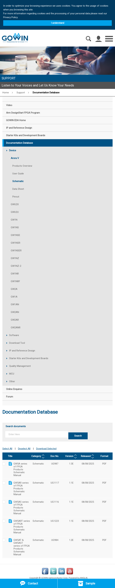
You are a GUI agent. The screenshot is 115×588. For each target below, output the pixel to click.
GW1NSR (15, 242)
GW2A (14, 289)
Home (5, 92)
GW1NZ (15, 258)
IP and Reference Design (22, 350)
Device (12, 150)
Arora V (15, 158)
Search (78, 435)
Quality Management (20, 366)
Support (21, 92)
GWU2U (15, 212)
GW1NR (15, 273)
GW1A (14, 296)
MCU (11, 373)
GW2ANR (15, 327)
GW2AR (15, 319)
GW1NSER (16, 250)
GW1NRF (15, 281)
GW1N (14, 219)
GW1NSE (15, 235)
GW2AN (15, 312)
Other (12, 381)
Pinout (15, 196)
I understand (57, 22)
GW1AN (15, 304)
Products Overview (22, 165)
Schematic (18, 181)
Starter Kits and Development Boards (28, 358)
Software (14, 335)
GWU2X (15, 204)
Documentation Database (46, 92)
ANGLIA (83, 573)
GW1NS (15, 227)
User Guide (18, 173)
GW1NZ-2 (16, 265)
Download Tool (17, 342)
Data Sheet (18, 188)
